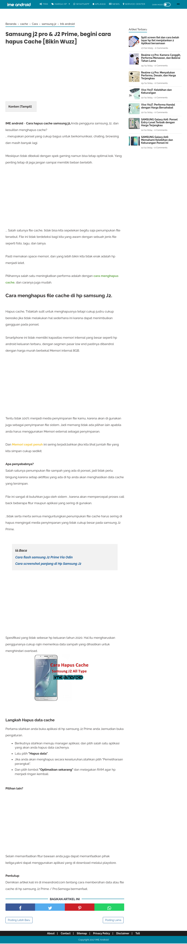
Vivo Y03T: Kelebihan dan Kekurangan (156, 91)
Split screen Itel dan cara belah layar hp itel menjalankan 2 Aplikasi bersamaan (160, 40)
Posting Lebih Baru (19, 920)
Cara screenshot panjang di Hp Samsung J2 (48, 564)
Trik (44, 4)
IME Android (102, 940)
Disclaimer (123, 933)
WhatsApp (81, 4)
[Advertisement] (64, 74)
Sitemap (82, 933)
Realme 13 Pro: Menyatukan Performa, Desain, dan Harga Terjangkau (158, 75)
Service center (134, 4)
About (49, 933)
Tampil (26, 107)
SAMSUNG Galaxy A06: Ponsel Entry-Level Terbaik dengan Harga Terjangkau (159, 122)
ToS (139, 933)
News (114, 4)
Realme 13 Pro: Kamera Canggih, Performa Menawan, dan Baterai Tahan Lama (161, 58)
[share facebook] (20, 907)
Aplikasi (99, 4)
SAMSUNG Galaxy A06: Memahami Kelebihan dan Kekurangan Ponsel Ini (157, 140)
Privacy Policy (102, 933)
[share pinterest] (79, 907)
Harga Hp (59, 4)
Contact (65, 933)
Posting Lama (113, 920)
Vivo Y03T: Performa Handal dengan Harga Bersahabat (158, 106)
